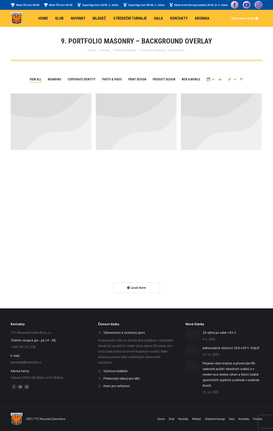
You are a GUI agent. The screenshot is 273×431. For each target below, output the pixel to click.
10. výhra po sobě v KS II (220, 333)
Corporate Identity (82, 79)
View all (35, 79)
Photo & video (112, 79)
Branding (54, 79)
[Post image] (51, 121)
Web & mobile (191, 79)
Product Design (164, 79)
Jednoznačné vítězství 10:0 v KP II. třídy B (231, 348)
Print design (137, 79)
